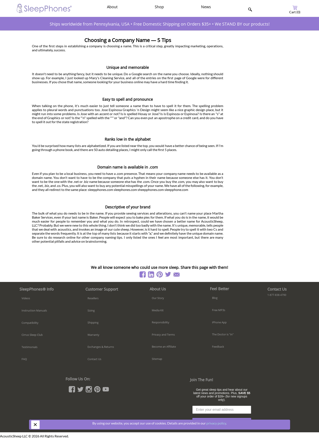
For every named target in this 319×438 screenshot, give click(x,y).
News (206, 6)
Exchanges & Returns (101, 347)
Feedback (218, 346)
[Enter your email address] (221, 410)
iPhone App (219, 322)
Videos (26, 298)
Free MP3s (218, 310)
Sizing (91, 310)
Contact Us (94, 359)
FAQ (24, 359)
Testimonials (29, 347)
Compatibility (30, 323)
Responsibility (160, 322)
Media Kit (158, 310)
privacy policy (216, 423)
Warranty (93, 335)
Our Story (158, 298)
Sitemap (157, 359)
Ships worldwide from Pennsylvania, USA (90, 24)
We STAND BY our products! (242, 24)
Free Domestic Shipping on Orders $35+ (172, 24)
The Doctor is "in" (223, 334)
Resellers (93, 298)
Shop (159, 6)
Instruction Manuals (34, 310)
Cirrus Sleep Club (32, 335)
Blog (215, 298)
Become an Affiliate (164, 346)
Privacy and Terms (163, 334)
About (112, 6)
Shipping (93, 322)
